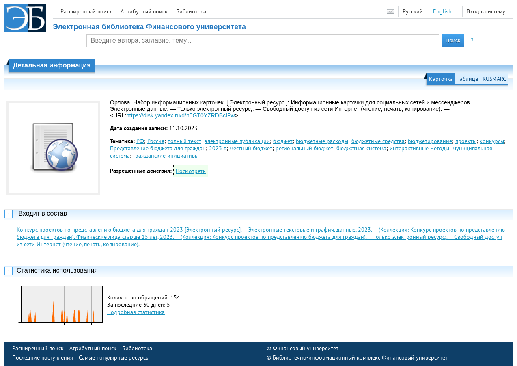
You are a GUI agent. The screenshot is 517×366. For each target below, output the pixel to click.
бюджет (283, 141)
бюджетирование (430, 141)
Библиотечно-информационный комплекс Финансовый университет (360, 357)
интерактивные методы (419, 148)
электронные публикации (237, 141)
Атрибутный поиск (144, 11)
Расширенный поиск (86, 11)
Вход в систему (486, 11)
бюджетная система (361, 148)
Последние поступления (42, 357)
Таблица (467, 78)
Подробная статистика (136, 312)
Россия (155, 141)
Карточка (441, 78)
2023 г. (217, 148)
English (442, 11)
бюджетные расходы (322, 141)
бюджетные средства (378, 141)
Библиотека (191, 11)
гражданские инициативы (165, 155)
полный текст (184, 141)
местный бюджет (251, 148)
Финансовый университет (305, 348)
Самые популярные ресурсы (114, 357)
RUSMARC (494, 78)
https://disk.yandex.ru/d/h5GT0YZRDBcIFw (180, 115)
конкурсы (492, 141)
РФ (140, 141)
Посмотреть (191, 171)
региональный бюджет (304, 148)
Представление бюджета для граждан (158, 148)
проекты (465, 141)
